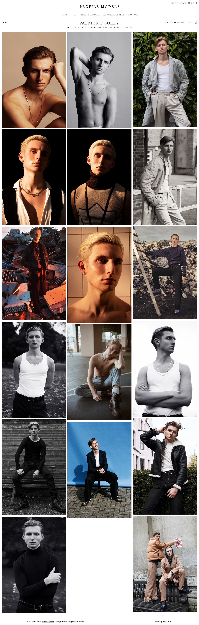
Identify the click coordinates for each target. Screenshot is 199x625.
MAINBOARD (167, 622)
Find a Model (179, 3)
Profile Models (99, 7)
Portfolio (170, 23)
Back (5, 23)
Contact (133, 15)
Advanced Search (114, 15)
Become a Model (90, 15)
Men (74, 15)
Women (65, 15)
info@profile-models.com (76, 622)
